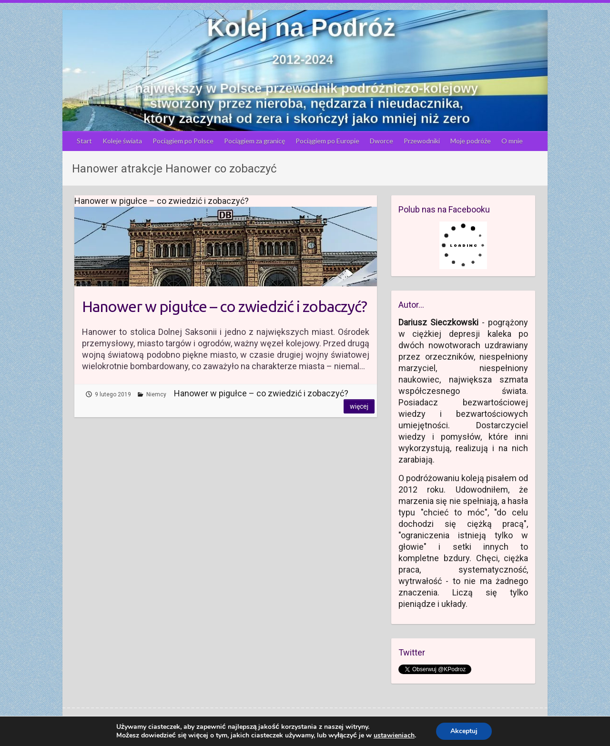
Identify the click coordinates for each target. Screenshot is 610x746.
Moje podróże (470, 141)
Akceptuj (464, 731)
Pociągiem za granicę (254, 141)
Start (84, 141)
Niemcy (156, 394)
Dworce (381, 141)
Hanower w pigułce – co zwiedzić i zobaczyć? (224, 306)
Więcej (359, 406)
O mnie (512, 141)
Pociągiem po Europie (327, 141)
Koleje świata (122, 141)
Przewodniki (422, 141)
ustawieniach (394, 735)
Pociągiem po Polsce (183, 141)
